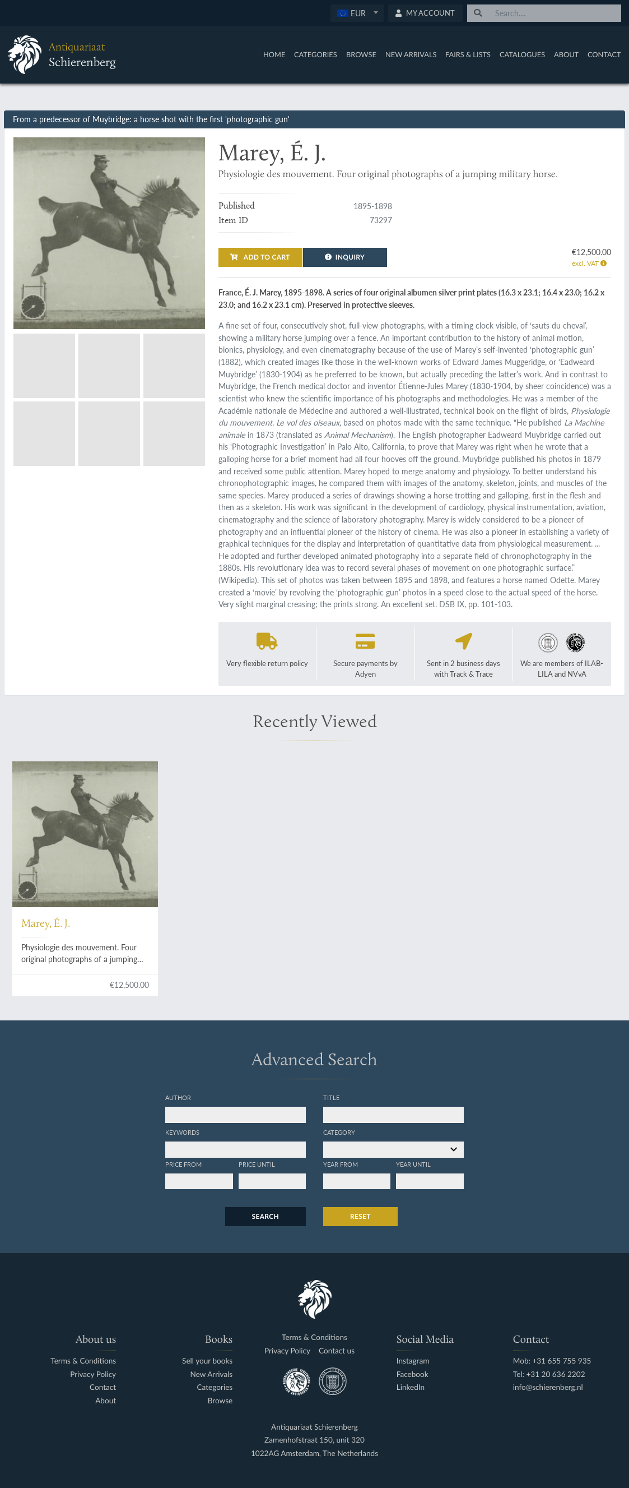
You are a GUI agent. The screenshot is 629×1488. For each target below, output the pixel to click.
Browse (361, 54)
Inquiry (345, 257)
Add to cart (260, 257)
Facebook (412, 1374)
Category (339, 1131)
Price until (257, 1163)
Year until (413, 1163)
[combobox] (357, 13)
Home (274, 54)
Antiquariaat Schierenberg (314, 1427)
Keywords (182, 1131)
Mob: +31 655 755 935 (552, 1361)
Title (331, 1097)
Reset (360, 1216)
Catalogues (522, 54)
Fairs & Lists (468, 54)
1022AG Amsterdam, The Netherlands (314, 1453)
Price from (183, 1163)
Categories (315, 54)
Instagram (413, 1361)
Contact (604, 54)
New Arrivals (411, 54)
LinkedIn (411, 1387)
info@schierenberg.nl (548, 1387)
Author (178, 1097)
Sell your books (207, 1361)
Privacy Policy (93, 1374)
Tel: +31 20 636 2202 (549, 1374)
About (566, 54)
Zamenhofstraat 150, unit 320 (314, 1440)
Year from (340, 1163)
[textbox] (356, 13)
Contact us (337, 1351)
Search (265, 1216)
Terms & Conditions (83, 1361)
